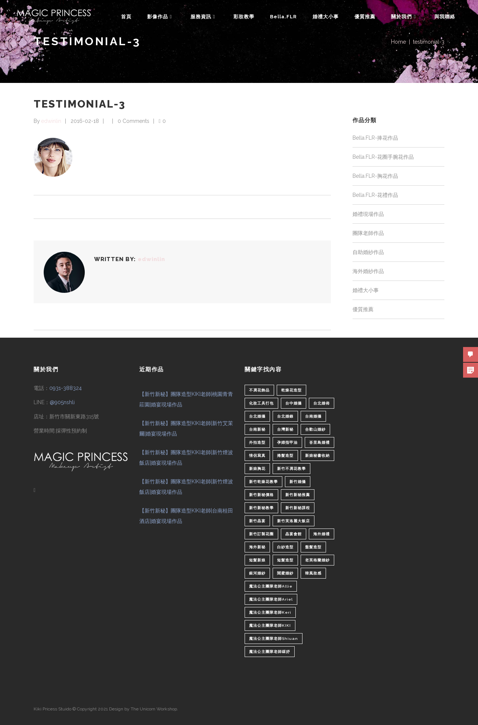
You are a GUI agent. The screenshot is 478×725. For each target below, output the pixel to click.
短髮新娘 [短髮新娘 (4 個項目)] (257, 560)
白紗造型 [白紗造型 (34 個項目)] (285, 547)
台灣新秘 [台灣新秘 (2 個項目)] (285, 429)
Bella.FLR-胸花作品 (375, 176)
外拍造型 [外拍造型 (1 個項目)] (257, 442)
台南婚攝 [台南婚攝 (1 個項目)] (313, 416)
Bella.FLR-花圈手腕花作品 (383, 157)
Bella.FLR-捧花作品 (375, 138)
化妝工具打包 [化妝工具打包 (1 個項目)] (261, 403)
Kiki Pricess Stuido (52, 709)
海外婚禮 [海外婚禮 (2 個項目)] (321, 534)
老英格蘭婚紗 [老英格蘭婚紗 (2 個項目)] (317, 560)
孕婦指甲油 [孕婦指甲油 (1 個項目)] (287, 442)
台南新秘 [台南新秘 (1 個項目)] (257, 429)
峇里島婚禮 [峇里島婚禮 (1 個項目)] (319, 442)
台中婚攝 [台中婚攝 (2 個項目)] (293, 403)
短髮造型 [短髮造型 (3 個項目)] (285, 560)
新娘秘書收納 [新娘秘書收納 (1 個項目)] (317, 455)
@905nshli (62, 402)
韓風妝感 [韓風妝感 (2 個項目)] (313, 573)
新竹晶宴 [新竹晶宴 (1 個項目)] (257, 521)
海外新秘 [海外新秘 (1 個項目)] (257, 547)
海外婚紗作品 (368, 271)
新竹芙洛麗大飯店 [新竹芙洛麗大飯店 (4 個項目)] (293, 521)
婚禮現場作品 (368, 214)
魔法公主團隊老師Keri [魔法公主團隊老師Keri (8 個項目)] (270, 612)
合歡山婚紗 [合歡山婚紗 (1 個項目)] (315, 429)
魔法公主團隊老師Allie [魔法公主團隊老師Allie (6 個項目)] (270, 586)
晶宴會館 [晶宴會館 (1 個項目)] (293, 534)
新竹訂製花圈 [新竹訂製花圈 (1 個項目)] (261, 534)
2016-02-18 (85, 121)
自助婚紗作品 (368, 252)
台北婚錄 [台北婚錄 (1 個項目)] (285, 416)
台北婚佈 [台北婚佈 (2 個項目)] (321, 403)
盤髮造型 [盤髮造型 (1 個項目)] (313, 547)
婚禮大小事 (366, 290)
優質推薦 (363, 309)
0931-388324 (65, 388)
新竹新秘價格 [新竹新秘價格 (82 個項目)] (261, 495)
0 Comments (133, 121)
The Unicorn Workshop (154, 709)
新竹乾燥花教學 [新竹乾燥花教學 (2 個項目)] (263, 482)
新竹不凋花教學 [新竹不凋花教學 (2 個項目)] (291, 469)
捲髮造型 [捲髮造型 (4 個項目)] (285, 455)
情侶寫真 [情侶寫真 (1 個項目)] (257, 455)
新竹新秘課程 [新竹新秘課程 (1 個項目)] (297, 508)
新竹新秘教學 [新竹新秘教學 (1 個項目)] (261, 508)
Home (398, 41)
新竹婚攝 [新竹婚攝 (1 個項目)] (297, 482)
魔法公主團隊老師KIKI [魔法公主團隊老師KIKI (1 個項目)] (270, 625)
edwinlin (51, 121)
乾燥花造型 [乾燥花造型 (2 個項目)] (291, 390)
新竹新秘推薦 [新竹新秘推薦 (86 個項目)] (297, 495)
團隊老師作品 (368, 233)
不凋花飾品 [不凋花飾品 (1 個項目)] (259, 390)
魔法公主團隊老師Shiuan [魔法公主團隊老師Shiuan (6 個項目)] (273, 638)
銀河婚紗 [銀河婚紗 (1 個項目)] (257, 573)
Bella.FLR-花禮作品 (375, 195)
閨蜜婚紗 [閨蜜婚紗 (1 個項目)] (285, 573)
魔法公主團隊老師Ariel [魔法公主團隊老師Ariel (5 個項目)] (271, 599)
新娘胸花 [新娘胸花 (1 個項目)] (257, 469)
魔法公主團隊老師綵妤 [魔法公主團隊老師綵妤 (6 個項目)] (269, 652)
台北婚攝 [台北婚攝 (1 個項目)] (257, 416)
